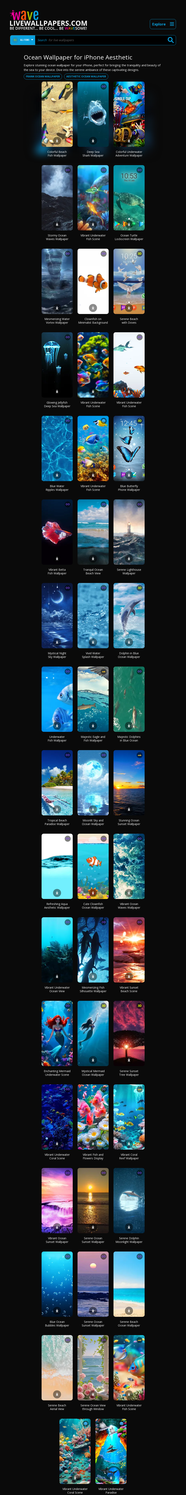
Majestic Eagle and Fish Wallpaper (93, 738)
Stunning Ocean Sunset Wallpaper (129, 822)
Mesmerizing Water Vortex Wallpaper (57, 320)
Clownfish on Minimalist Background (93, 320)
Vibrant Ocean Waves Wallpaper (129, 905)
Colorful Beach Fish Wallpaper (57, 153)
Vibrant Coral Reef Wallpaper (129, 1156)
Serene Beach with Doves (129, 320)
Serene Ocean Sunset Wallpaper (93, 1240)
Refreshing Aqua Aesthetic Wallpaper (57, 905)
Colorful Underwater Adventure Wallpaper (128, 153)
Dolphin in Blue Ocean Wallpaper (129, 655)
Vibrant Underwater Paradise (111, 1490)
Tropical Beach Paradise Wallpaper (57, 822)
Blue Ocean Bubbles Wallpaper (57, 1323)
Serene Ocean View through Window (93, 1407)
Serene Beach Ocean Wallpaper (129, 1323)
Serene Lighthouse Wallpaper (129, 571)
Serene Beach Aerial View (57, 1407)
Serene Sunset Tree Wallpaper (129, 1073)
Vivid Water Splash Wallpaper (93, 655)
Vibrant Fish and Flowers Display (93, 1156)
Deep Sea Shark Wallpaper (93, 153)
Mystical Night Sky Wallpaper (57, 655)
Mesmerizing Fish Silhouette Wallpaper (93, 989)
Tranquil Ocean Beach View (93, 571)
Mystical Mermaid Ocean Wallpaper (93, 1073)
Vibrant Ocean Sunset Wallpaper (57, 1240)
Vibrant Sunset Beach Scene (129, 989)
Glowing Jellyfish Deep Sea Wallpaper (57, 404)
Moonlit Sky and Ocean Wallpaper (93, 822)
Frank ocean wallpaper (43, 76)
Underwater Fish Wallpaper (57, 738)
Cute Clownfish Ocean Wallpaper (93, 905)
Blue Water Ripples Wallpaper (57, 488)
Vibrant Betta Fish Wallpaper (57, 571)
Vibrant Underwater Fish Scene (93, 237)
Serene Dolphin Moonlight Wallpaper (128, 1240)
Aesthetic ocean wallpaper (86, 76)
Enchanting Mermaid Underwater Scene (57, 1073)
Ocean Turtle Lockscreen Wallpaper (129, 237)
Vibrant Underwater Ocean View (57, 989)
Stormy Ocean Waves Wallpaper (57, 237)
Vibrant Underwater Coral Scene (57, 1156)
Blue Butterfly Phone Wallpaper (129, 488)
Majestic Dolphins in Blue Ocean (129, 738)
